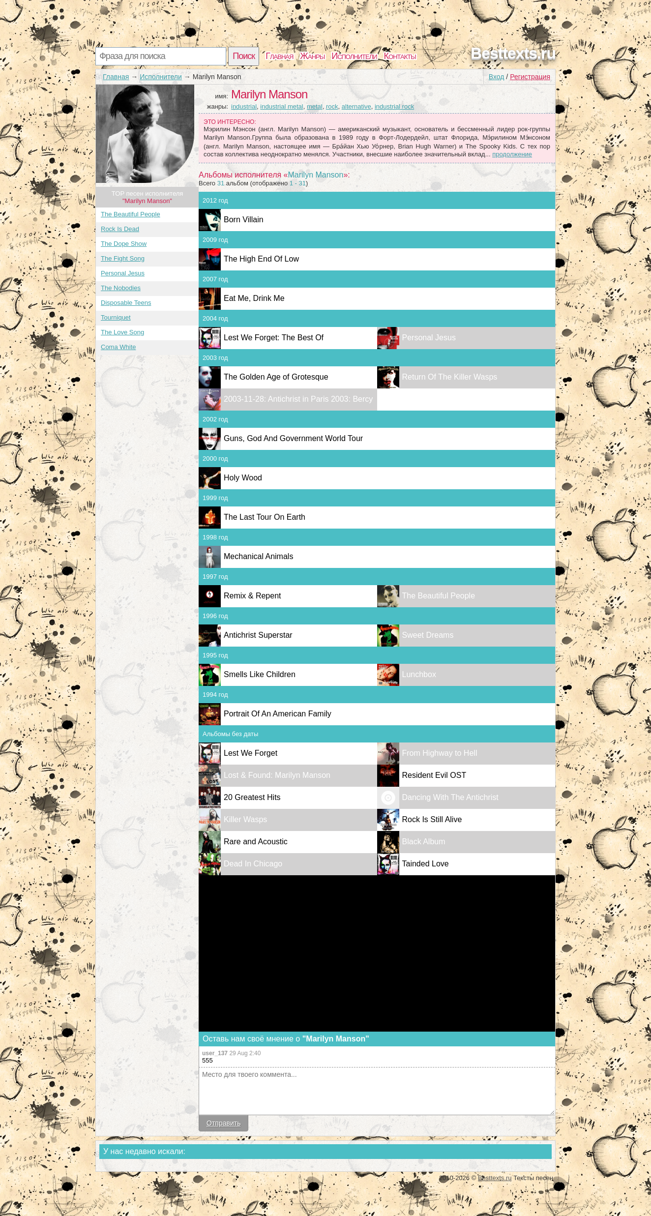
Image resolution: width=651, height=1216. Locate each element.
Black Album (423, 841)
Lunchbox (419, 674)
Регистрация (530, 77)
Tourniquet (116, 317)
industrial (244, 106)
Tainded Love (425, 864)
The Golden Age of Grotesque (276, 377)
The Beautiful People (130, 214)
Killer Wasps (245, 819)
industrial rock (394, 106)
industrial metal (281, 106)
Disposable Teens (126, 302)
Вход (496, 77)
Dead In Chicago (253, 864)
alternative (356, 106)
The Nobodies (121, 288)
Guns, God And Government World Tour (293, 438)
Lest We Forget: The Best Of (274, 337)
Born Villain (244, 219)
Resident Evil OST (434, 775)
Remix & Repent (252, 596)
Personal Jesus (123, 273)
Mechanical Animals (258, 556)
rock (332, 106)
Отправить (223, 1123)
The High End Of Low (261, 259)
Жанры (312, 56)
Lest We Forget (250, 753)
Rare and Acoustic (256, 841)
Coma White (118, 347)
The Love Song (122, 332)
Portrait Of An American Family (277, 714)
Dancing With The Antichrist (450, 797)
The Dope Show (124, 243)
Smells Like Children (260, 674)
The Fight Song (123, 258)
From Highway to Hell (439, 753)
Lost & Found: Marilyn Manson (277, 775)
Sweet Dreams (428, 635)
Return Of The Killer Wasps (450, 377)
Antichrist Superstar (258, 635)
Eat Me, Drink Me (254, 298)
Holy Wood (243, 478)
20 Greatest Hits (252, 797)
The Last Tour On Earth (264, 517)
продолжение (512, 154)
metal (315, 106)
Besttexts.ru (513, 53)
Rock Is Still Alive (432, 819)
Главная (279, 56)
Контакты (400, 56)
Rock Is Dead (120, 229)
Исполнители (354, 56)
